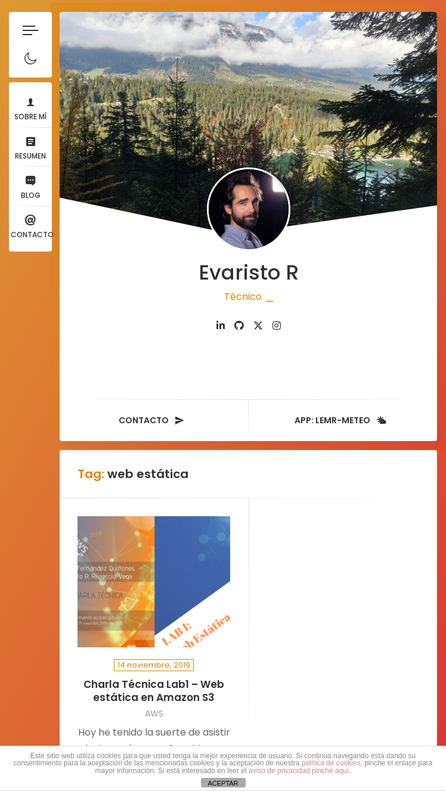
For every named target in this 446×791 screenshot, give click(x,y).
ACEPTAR (222, 783)
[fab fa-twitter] (258, 325)
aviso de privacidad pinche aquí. (300, 771)
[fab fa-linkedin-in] (220, 325)
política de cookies (331, 763)
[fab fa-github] (239, 325)
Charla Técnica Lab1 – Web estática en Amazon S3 (153, 691)
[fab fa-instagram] (276, 325)
